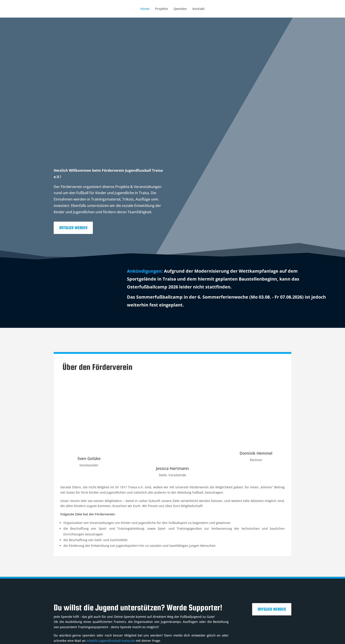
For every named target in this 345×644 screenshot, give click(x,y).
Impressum (62, 626)
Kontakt (199, 9)
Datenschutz (85, 626)
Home (144, 9)
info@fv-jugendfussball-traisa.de (110, 593)
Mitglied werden (73, 159)
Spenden (180, 9)
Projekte (161, 9)
